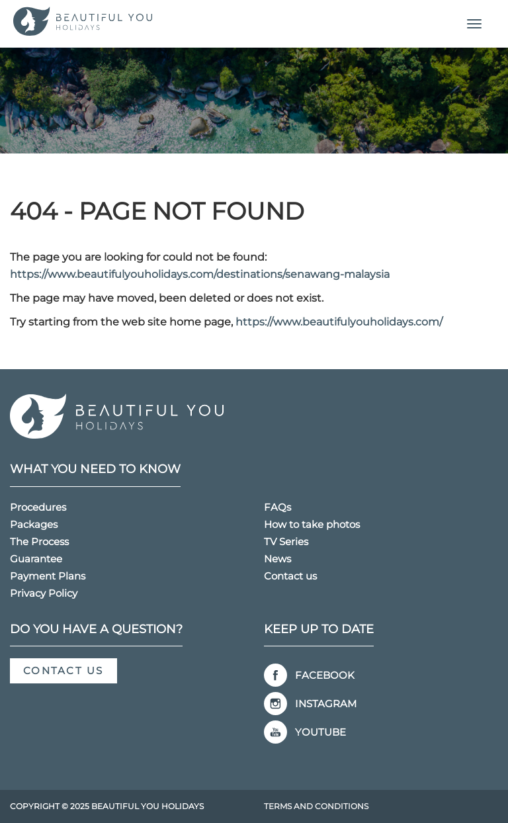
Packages (34, 524)
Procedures (38, 507)
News (277, 558)
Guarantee (36, 558)
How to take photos (312, 524)
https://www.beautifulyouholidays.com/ (339, 322)
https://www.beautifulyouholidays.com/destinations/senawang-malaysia (200, 274)
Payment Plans (47, 576)
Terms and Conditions (316, 806)
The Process (39, 541)
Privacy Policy (43, 593)
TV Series (286, 541)
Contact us (290, 576)
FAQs (277, 507)
